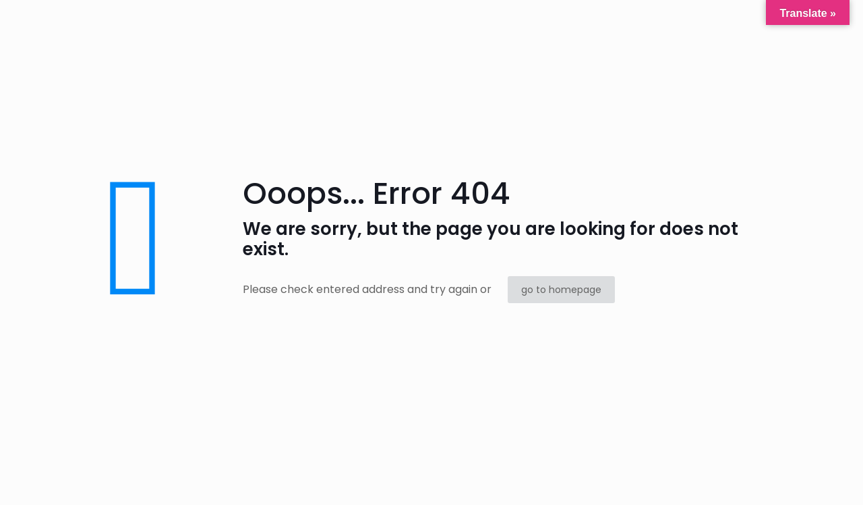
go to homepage (561, 289)
